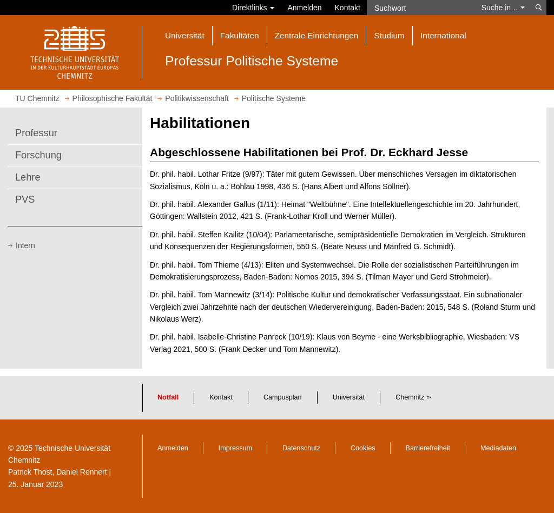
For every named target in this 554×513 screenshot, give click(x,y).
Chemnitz (409, 397)
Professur (36, 133)
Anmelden (304, 7)
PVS (25, 199)
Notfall (168, 397)
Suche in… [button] (503, 7)
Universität (349, 397)
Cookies (363, 448)
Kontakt (347, 7)
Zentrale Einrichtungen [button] (317, 35)
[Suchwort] (421, 7)
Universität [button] (185, 35)
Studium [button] (389, 35)
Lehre (28, 177)
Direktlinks (253, 7)
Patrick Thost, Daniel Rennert (57, 472)
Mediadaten (498, 448)
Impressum (235, 448)
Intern (25, 245)
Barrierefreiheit (428, 448)
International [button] (443, 35)
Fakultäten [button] (239, 35)
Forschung (38, 155)
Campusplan (282, 397)
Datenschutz (301, 448)
